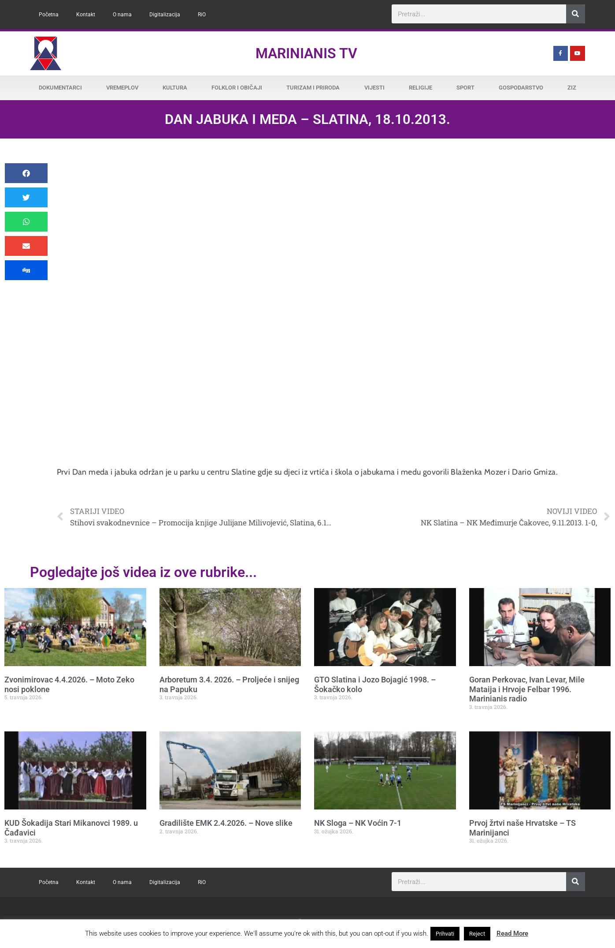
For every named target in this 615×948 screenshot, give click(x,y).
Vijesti (374, 87)
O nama (122, 14)
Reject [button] (477, 933)
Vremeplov (122, 87)
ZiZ (571, 87)
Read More (512, 933)
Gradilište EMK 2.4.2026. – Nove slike (226, 823)
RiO (202, 14)
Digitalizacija (164, 14)
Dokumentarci (60, 87)
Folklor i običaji (236, 87)
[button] (26, 173)
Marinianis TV (306, 53)
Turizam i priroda (313, 87)
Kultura (175, 87)
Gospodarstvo (521, 87)
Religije (420, 87)
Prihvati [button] (445, 933)
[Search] (575, 13)
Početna (49, 14)
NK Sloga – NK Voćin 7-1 (357, 823)
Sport (465, 87)
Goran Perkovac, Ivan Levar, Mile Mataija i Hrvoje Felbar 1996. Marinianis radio (527, 689)
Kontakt (85, 14)
